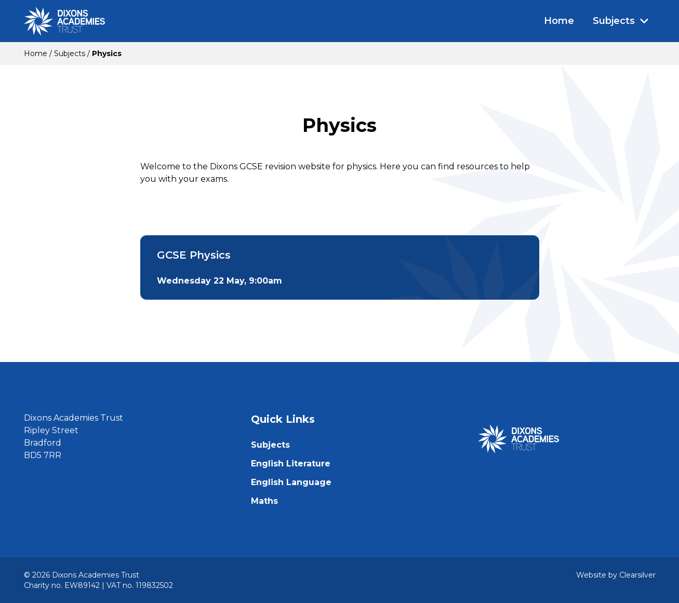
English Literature (290, 463)
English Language (291, 482)
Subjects (621, 20)
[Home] (64, 21)
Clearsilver (637, 575)
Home (559, 20)
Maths (264, 501)
